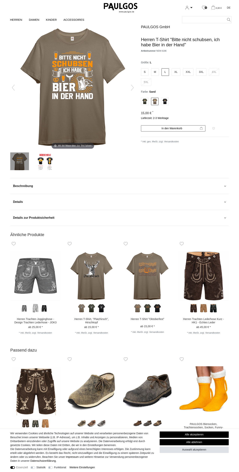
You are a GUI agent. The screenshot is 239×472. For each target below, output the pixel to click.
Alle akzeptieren (194, 434)
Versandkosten (171, 141)
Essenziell (22, 467)
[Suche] (227, 19)
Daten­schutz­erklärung (43, 460)
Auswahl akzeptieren (194, 449)
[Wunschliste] (204, 8)
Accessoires (73, 19)
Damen (34, 19)
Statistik (41, 467)
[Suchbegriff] (203, 19)
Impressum (72, 456)
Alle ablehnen (194, 442)
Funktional (60, 467)
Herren (16, 19)
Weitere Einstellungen (82, 467)
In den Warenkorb (182, 128)
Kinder (51, 19)
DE (228, 7)
